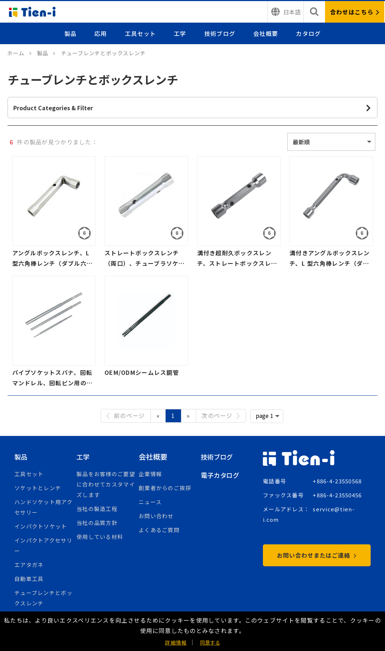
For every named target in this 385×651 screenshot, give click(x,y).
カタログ (308, 33)
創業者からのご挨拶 (165, 488)
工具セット (140, 33)
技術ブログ (219, 33)
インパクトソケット (40, 526)
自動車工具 (28, 578)
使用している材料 (99, 536)
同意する (210, 642)
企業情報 (150, 474)
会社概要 (265, 33)
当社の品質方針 (96, 522)
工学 (180, 33)
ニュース (150, 502)
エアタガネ (28, 564)
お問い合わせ (156, 516)
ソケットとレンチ (37, 488)
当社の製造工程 (96, 508)
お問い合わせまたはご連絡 (316, 555)
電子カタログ (222, 475)
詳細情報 (176, 642)
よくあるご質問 (159, 530)
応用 (100, 33)
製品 (70, 33)
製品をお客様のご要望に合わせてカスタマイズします (105, 484)
